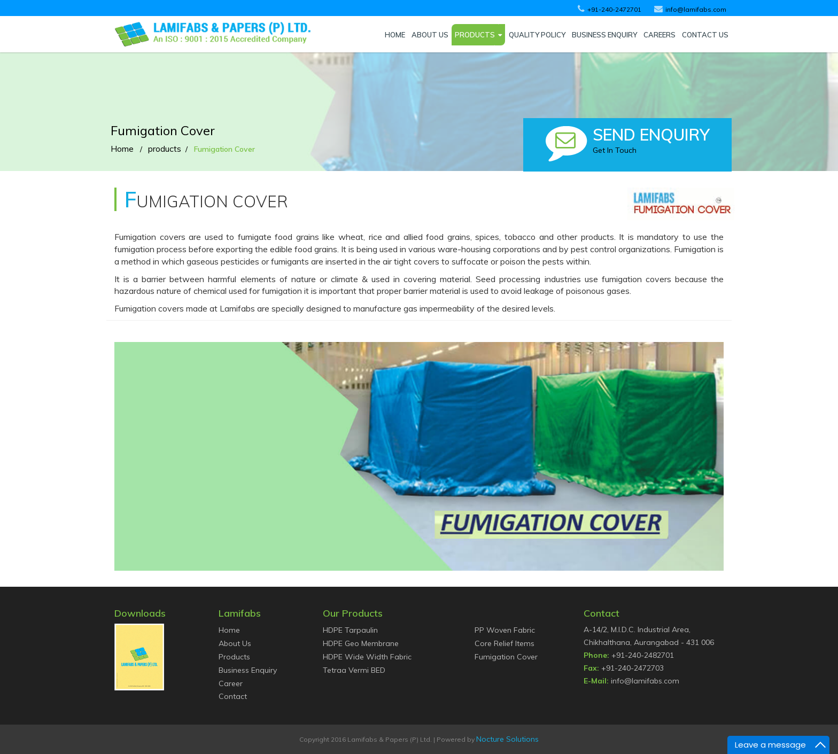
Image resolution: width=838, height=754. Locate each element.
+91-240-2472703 (632, 668)
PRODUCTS (475, 34)
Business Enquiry (248, 670)
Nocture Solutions (507, 739)
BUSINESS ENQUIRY (604, 34)
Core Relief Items (504, 643)
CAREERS (659, 34)
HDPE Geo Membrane (361, 643)
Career (231, 683)
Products (234, 657)
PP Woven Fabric (505, 630)
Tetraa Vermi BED (354, 670)
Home (122, 148)
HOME (395, 34)
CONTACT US (705, 34)
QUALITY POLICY (537, 34)
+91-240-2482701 (642, 655)
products (164, 148)
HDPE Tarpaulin (350, 630)
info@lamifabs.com (645, 681)
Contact (233, 696)
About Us (235, 643)
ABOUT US (430, 34)
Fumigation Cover (506, 657)
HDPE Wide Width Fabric (367, 657)
